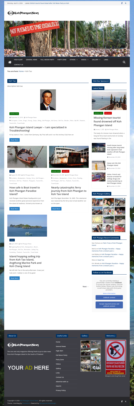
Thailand (82, 120)
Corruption (14, 120)
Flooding (79, 178)
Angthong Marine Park (17, 247)
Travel (12, 171)
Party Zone (61, 60)
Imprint (58, 386)
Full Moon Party (47, 60)
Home (58, 342)
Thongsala (32, 181)
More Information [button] (109, 293)
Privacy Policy (61, 390)
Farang (30, 120)
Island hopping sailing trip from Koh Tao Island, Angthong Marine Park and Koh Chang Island (25, 261)
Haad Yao (100, 260)
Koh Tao (61, 120)
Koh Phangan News (31, 117)
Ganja (35, 120)
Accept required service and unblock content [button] (109, 305)
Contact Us (18, 65)
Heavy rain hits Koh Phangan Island (114, 164)
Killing (39, 120)
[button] (76, 59)
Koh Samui (54, 120)
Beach (36, 247)
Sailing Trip (35, 249)
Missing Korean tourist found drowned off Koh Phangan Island (108, 121)
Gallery (95, 60)
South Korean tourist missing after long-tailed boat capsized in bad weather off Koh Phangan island (116, 149)
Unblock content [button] (109, 297)
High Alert (18, 60)
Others (72, 60)
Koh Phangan (46, 120)
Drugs (25, 120)
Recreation (27, 249)
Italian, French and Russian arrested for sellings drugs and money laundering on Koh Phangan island (114, 178)
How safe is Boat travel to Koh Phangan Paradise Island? (24, 191)
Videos (83, 60)
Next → (86, 286)
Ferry (33, 178)
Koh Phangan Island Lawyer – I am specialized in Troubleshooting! (38, 129)
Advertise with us (62, 382)
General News (31, 60)
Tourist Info (12, 123)
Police (71, 120)
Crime (20, 120)
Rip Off (76, 120)
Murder (66, 120)
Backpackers (21, 178)
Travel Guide (21, 123)
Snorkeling (12, 252)
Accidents (14, 178)
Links (106, 60)
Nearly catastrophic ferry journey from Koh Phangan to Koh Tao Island (68, 191)
